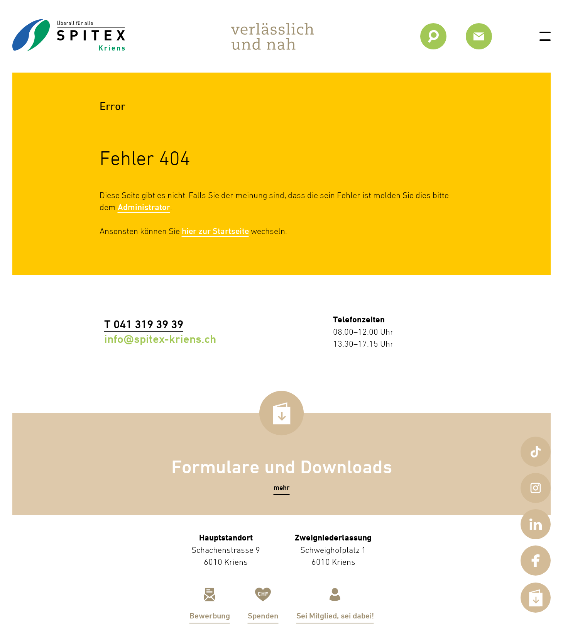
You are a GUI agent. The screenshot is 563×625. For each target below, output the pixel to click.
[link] (68, 51)
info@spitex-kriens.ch (141, 339)
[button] (282, 488)
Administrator (144, 207)
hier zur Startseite (215, 231)
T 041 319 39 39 (124, 324)
